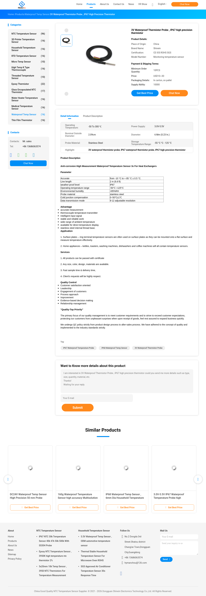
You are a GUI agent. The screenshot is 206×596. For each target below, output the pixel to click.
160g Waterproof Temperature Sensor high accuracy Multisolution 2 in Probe (78, 498)
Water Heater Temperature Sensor (28, 99)
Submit (77, 408)
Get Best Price (145, 93)
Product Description (93, 116)
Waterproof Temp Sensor (28, 114)
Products (12, 541)
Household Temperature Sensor (28, 49)
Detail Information (70, 116)
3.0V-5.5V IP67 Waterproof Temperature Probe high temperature (169, 498)
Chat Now (185, 4)
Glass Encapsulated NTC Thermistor (28, 90)
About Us (12, 545)
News (10, 550)
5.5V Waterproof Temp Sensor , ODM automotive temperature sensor (96, 541)
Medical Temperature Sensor (28, 107)
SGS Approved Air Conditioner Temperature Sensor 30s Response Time (96, 571)
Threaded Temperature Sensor (28, 76)
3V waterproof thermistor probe (148, 348)
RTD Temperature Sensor (28, 56)
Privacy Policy (15, 559)
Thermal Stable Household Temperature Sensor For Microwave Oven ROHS (94, 556)
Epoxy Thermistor (28, 84)
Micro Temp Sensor (28, 61)
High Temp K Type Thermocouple (28, 68)
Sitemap (12, 554)
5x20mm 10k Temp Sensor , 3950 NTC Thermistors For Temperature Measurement (53, 571)
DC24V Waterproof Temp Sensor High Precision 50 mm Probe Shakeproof (28, 498)
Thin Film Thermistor (28, 120)
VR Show (142, 4)
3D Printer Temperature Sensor (28, 40)
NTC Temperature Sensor (28, 33)
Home (11, 536)
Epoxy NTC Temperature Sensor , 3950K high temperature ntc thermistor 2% (55, 556)
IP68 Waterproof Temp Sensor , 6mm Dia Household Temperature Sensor (125, 498)
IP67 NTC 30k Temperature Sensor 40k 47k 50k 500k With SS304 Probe (54, 541)
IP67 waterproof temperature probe (78, 348)
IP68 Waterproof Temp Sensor (114, 348)
